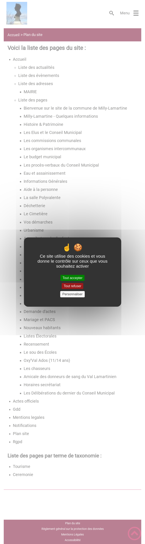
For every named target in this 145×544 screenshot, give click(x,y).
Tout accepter (72, 278)
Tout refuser (72, 286)
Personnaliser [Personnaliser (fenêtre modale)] (72, 294)
